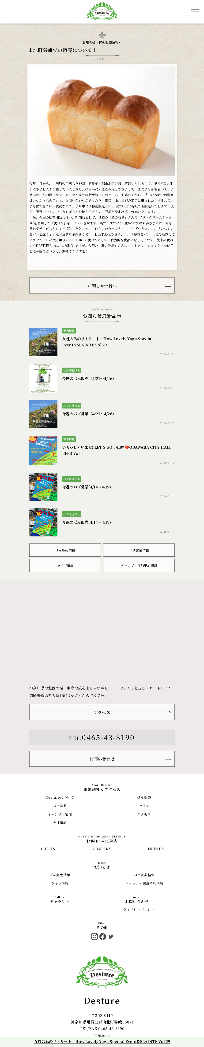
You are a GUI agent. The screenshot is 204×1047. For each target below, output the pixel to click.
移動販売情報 (108, 42)
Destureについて (60, 797)
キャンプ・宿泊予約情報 (139, 565)
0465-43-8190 (108, 737)
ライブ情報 (65, 565)
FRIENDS (156, 848)
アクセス (102, 712)
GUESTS (48, 848)
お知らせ (102, 867)
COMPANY (102, 848)
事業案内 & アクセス (102, 789)
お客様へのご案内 (102, 841)
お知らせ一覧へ (102, 285)
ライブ (144, 805)
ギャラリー (59, 901)
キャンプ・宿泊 (60, 814)
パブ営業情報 (139, 550)
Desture (102, 1000)
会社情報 (60, 822)
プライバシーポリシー (137, 909)
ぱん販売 (144, 797)
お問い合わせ (102, 759)
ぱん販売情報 (65, 550)
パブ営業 (60, 805)
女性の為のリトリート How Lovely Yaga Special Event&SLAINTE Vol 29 (102, 1041)
